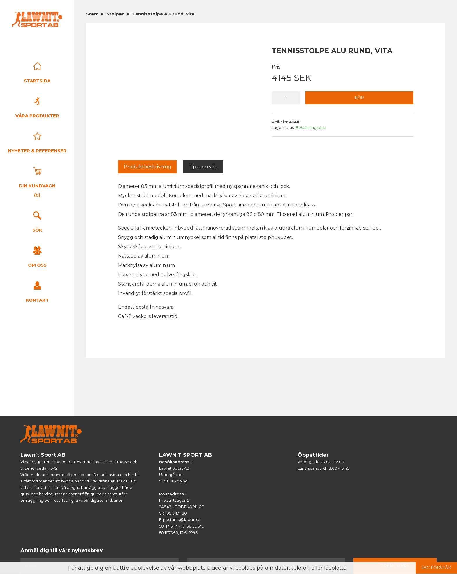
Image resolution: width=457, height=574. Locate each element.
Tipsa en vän (203, 166)
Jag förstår (436, 567)
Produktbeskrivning (147, 166)
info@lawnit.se (187, 519)
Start (92, 14)
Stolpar (115, 14)
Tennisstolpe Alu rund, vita (163, 14)
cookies (245, 568)
